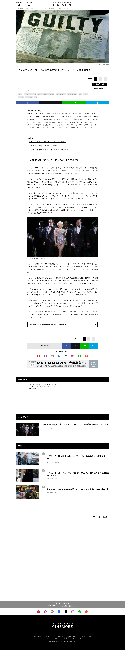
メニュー (107, 4)
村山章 (27, 91)
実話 (80, 94)
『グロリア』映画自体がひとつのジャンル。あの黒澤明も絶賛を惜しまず (78, 457)
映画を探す (19, 4)
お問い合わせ (50, 636)
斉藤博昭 (57, 462)
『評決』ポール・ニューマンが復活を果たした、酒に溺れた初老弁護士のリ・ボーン (78, 474)
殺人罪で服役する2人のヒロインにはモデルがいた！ (47, 142)
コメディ (20, 97)
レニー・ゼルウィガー (30, 94)
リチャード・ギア (60, 94)
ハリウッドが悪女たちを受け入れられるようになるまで (48, 150)
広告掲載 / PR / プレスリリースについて (79, 636)
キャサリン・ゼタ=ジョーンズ (46, 94)
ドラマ (85, 94)
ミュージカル (28, 97)
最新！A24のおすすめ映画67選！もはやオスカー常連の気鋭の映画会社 (78, 489)
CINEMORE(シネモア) (23, 8)
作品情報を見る (99, 88)
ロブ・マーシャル (72, 94)
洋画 (35, 97)
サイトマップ (77, 638)
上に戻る (121, 642)
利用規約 (60, 636)
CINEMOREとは (38, 636)
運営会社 (67, 638)
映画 (32, 8)
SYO (56, 493)
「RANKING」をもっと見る (98, 517)
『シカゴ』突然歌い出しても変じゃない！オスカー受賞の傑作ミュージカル (75, 424)
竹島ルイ (57, 479)
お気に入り (29, 4)
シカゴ (37, 8)
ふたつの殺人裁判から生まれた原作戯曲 (43, 146)
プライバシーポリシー (54, 638)
